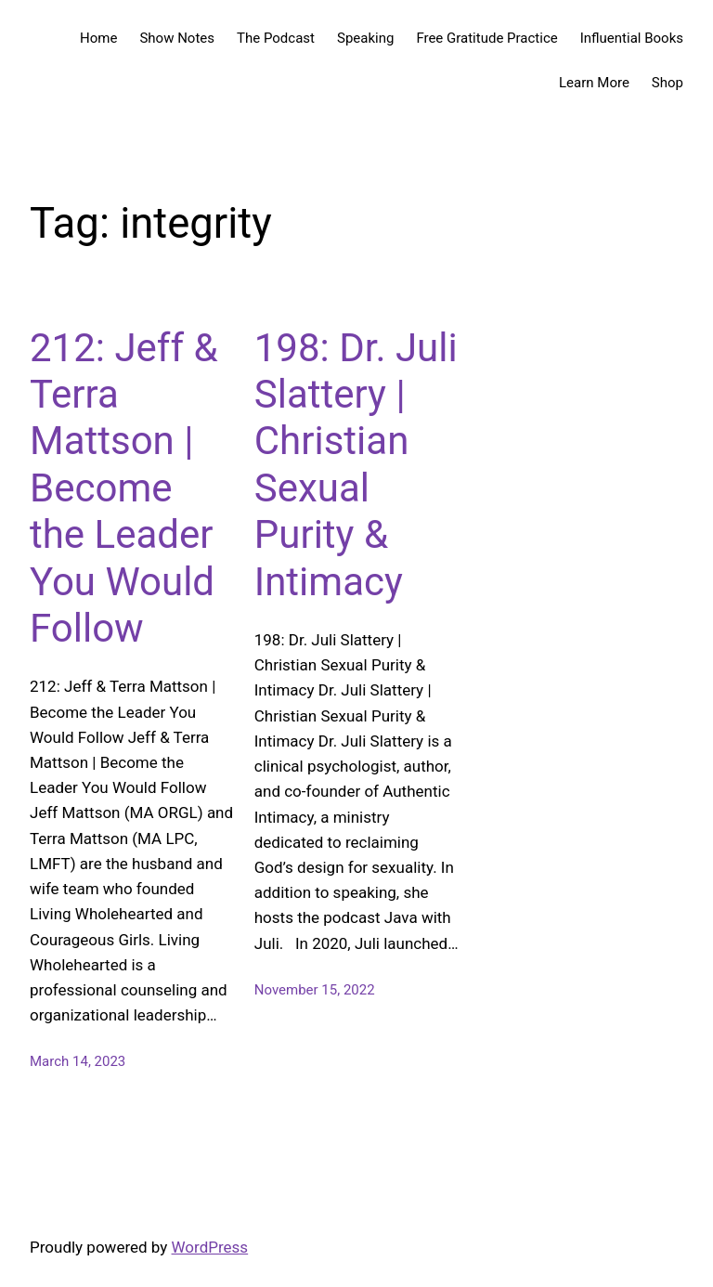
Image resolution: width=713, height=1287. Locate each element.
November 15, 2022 (314, 990)
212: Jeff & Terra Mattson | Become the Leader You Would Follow (124, 488)
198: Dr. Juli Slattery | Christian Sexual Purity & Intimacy (356, 464)
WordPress (210, 1247)
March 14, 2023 (77, 1061)
